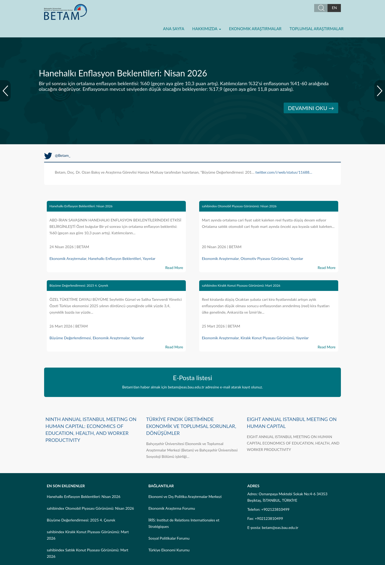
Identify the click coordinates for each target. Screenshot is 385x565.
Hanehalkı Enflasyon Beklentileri (114, 258)
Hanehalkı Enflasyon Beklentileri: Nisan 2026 (81, 206)
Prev (5, 90)
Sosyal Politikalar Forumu (169, 538)
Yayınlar (149, 258)
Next (379, 90)
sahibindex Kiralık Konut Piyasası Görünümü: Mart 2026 (241, 285)
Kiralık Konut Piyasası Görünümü (267, 338)
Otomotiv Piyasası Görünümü (265, 258)
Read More (174, 267)
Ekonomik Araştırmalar (255, 28)
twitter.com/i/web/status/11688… (283, 172)
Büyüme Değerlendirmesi (70, 338)
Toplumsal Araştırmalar (317, 28)
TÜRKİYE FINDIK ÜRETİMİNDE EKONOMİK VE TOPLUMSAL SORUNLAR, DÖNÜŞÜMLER (191, 426)
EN (334, 7)
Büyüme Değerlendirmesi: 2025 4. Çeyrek (78, 285)
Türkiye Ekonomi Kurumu (169, 550)
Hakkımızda (206, 28)
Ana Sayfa (173, 28)
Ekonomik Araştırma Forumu (171, 508)
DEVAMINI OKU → (311, 108)
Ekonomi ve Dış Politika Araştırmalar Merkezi (185, 496)
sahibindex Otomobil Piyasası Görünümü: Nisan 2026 (239, 206)
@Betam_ (57, 155)
